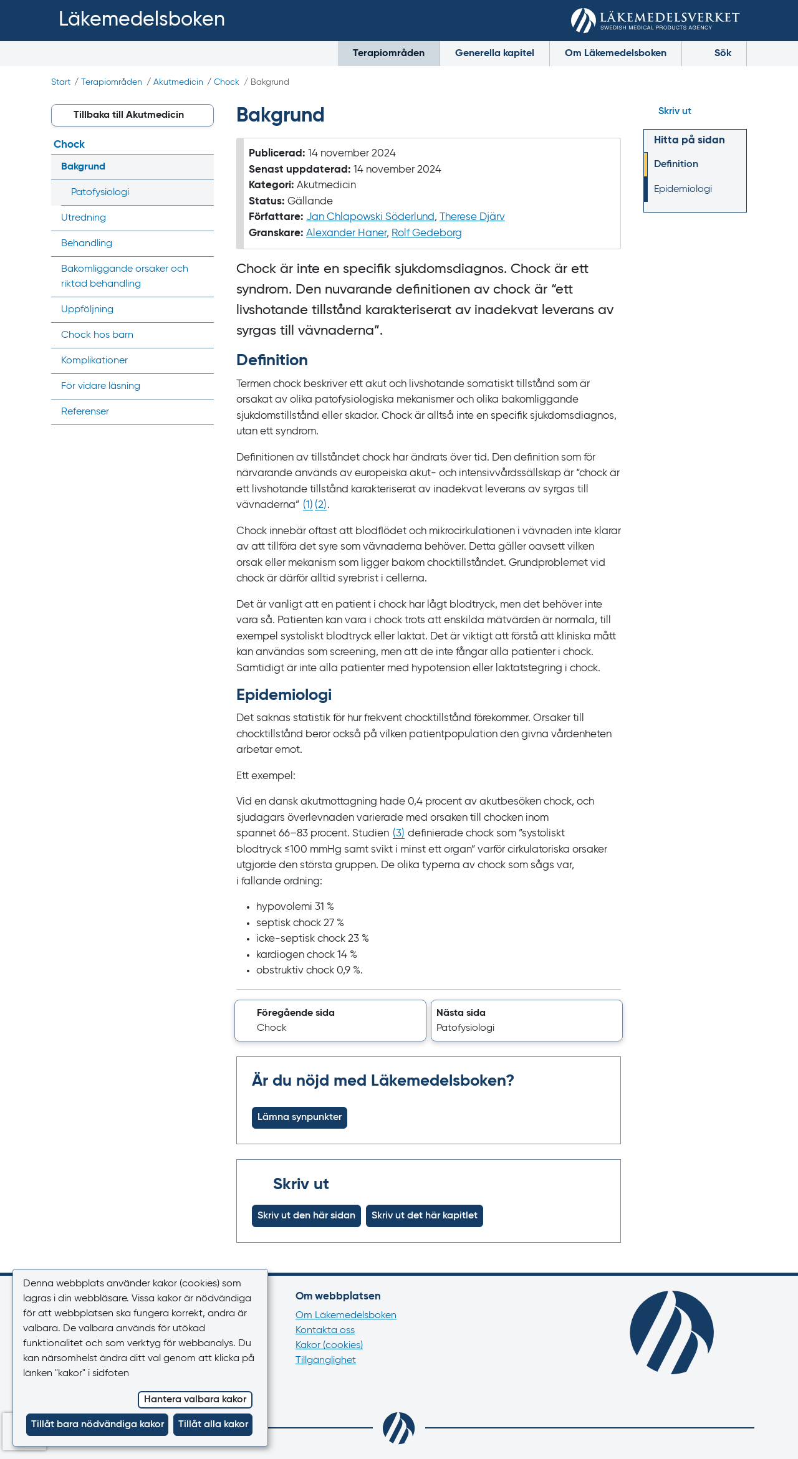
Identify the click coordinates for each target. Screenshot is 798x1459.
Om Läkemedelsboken (615, 54)
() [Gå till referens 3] (399, 833)
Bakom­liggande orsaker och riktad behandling (124, 276)
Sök (714, 53)
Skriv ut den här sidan (306, 1216)
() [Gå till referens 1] (308, 505)
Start (60, 82)
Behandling (86, 244)
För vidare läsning (100, 386)
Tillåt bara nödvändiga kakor (97, 1425)
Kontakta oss (325, 1331)
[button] (330, 1021)
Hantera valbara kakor (195, 1400)
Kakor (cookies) (329, 1346)
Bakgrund (83, 167)
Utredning (83, 218)
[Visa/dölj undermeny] (200, 167)
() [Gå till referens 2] (321, 505)
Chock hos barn (97, 335)
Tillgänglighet (326, 1361)
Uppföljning (87, 310)
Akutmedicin (178, 82)
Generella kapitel (494, 54)
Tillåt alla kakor (213, 1425)
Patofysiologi (100, 193)
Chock (226, 82)
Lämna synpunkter (299, 1117)
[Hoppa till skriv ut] (695, 111)
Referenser (85, 412)
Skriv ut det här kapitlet (425, 1216)
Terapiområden (389, 54)
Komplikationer (94, 361)
